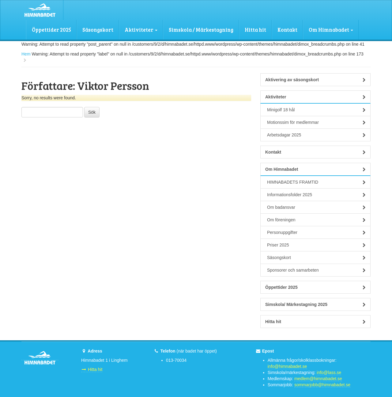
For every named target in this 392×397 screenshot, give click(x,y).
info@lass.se (329, 372)
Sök (92, 112)
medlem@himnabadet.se (318, 378)
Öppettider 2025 (51, 29)
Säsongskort (97, 29)
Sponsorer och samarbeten (316, 270)
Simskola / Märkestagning (201, 29)
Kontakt (287, 29)
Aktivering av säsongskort (315, 79)
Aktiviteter (141, 29)
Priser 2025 (316, 244)
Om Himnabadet (331, 29)
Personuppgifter (316, 232)
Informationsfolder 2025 (316, 194)
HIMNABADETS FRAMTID (316, 182)
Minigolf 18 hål (316, 109)
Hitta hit (255, 29)
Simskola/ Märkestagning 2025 (315, 304)
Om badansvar (316, 207)
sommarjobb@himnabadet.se (322, 384)
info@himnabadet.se (287, 366)
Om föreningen (316, 219)
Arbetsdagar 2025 (316, 134)
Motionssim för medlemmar (316, 122)
